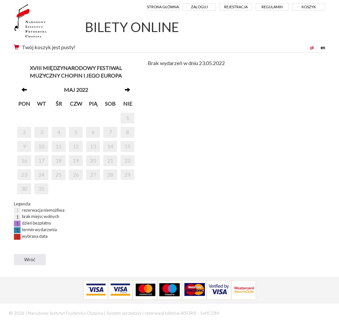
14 (110, 146)
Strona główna (163, 7)
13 (93, 146)
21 (110, 160)
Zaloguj (199, 7)
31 (41, 188)
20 (93, 160)
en (322, 47)
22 (127, 160)
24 (41, 174)
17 (41, 160)
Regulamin (272, 7)
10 (41, 146)
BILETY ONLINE (132, 27)
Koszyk (309, 7)
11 (59, 146)
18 (59, 160)
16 (24, 160)
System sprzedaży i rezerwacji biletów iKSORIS (152, 313)
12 (76, 146)
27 (93, 174)
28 (110, 174)
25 (59, 174)
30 (24, 188)
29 (127, 174)
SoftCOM (209, 313)
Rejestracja (236, 7)
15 (127, 146)
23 (24, 174)
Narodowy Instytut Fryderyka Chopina (43, 23)
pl (312, 47)
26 (76, 174)
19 (76, 160)
